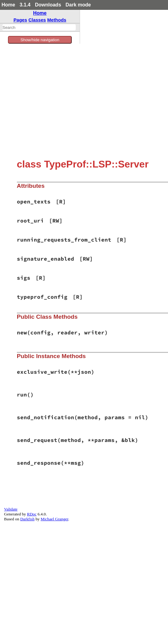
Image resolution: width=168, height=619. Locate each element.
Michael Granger (54, 519)
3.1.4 (25, 4)
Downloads (48, 4)
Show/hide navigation (40, 39)
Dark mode (78, 4)
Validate (10, 509)
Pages (20, 19)
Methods (56, 19)
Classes (37, 19)
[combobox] (39, 27)
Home (8, 4)
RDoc (31, 514)
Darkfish (27, 519)
